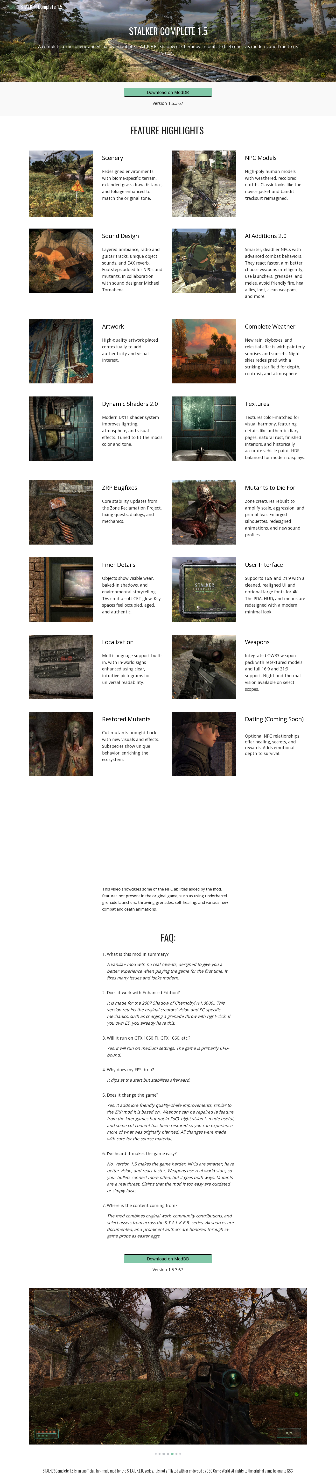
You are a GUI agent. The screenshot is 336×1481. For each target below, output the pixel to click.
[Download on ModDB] (168, 92)
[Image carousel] (168, 1371)
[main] (168, 31)
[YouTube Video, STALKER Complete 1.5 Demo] (168, 844)
